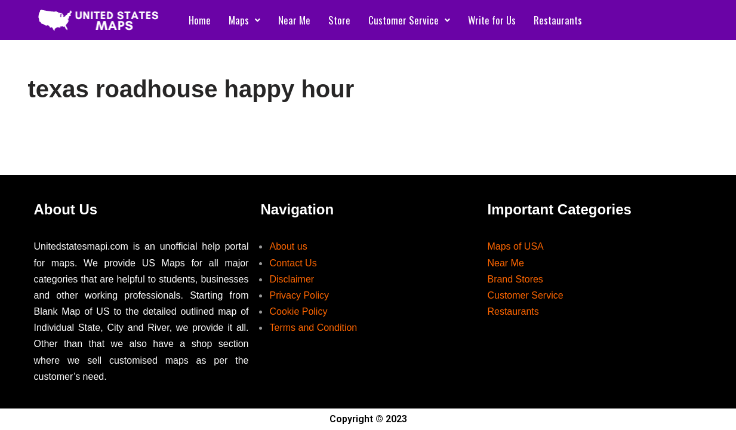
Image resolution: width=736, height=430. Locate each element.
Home (200, 20)
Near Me (294, 20)
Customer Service (409, 20)
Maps (244, 20)
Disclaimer (291, 279)
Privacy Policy (299, 295)
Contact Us (292, 263)
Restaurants (558, 20)
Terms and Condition (313, 327)
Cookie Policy (298, 311)
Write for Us (492, 20)
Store (339, 20)
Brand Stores (515, 279)
